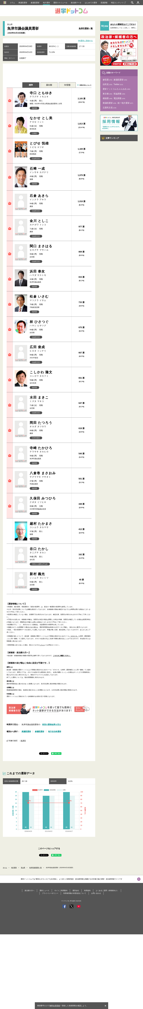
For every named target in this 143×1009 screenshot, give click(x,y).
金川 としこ (50, 222)
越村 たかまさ (50, 525)
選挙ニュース (44, 890)
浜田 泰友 (50, 273)
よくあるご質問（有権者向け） (107, 890)
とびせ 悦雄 (50, 145)
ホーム (5, 867)
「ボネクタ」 (74, 636)
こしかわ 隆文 (50, 373)
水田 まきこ (50, 399)
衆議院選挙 (22, 3)
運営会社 (75, 890)
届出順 (49, 85)
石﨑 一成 (50, 170)
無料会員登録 (55, 1006)
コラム (12, 3)
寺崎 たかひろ (50, 449)
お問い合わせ (96, 893)
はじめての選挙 (91, 3)
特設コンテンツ (118, 3)
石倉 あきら (50, 197)
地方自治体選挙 (54, 731)
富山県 (23, 867)
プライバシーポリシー (50, 893)
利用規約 (87, 890)
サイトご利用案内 (60, 890)
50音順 (67, 85)
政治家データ (76, 3)
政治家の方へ (29, 890)
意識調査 (104, 3)
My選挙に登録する (85, 41)
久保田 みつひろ (50, 500)
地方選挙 (46, 3)
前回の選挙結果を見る (51, 724)
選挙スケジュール (60, 3)
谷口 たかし (50, 550)
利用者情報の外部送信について (74, 893)
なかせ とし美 (50, 119)
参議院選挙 (35, 3)
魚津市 (23, 741)
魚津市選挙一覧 (86, 28)
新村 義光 (50, 575)
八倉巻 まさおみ (50, 474)
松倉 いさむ (50, 298)
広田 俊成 (50, 348)
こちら (42, 645)
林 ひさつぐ (50, 323)
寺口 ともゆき (50, 94)
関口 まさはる (50, 247)
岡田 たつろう (50, 424)
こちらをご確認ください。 (62, 655)
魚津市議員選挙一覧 (35, 867)
